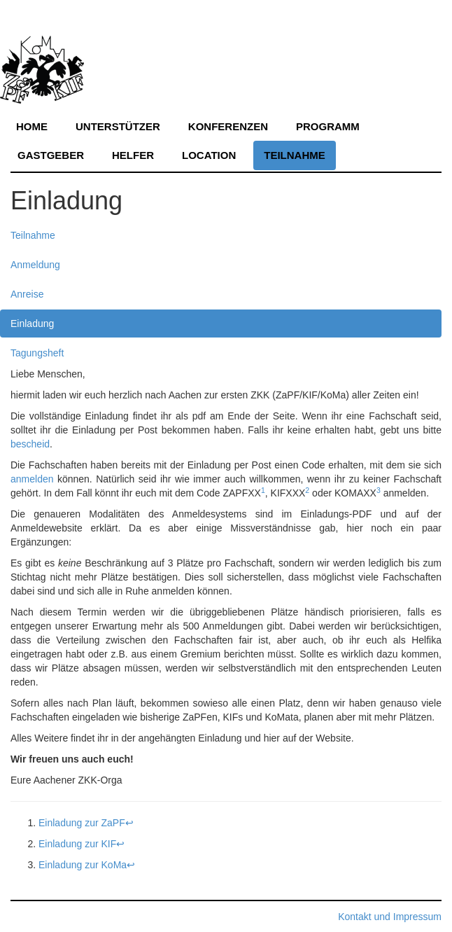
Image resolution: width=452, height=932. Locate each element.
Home (32, 126)
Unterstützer (118, 126)
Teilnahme (294, 155)
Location (209, 155)
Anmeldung (35, 264)
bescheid (30, 444)
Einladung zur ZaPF (81, 822)
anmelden (32, 479)
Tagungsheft (37, 353)
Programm (328, 126)
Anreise (26, 294)
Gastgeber (50, 155)
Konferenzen (228, 126)
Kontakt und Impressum (390, 916)
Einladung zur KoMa (82, 864)
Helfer (133, 155)
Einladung (32, 323)
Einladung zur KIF (77, 843)
